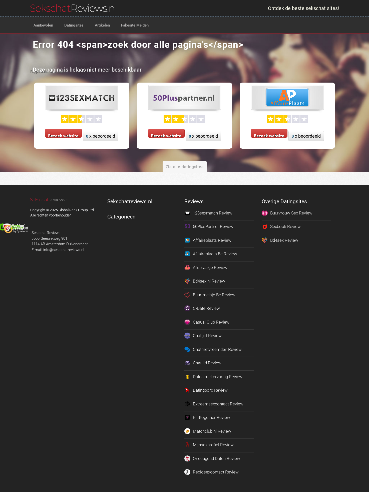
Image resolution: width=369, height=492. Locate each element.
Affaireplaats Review (207, 240)
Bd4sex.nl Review (204, 281)
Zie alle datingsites (185, 166)
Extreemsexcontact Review (213, 404)
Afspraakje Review (205, 268)
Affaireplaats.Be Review (210, 254)
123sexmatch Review (208, 213)
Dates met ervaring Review (213, 377)
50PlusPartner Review (208, 226)
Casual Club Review (206, 322)
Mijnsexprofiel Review (209, 445)
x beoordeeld (100, 136)
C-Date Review (202, 308)
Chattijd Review (202, 363)
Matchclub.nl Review (207, 431)
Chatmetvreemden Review (213, 349)
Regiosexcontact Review (211, 472)
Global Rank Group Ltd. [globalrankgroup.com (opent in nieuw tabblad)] (77, 210)
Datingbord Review (206, 390)
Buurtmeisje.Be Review (209, 295)
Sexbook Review (281, 226)
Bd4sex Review (280, 240)
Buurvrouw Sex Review (287, 213)
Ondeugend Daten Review (212, 458)
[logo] (73, 8)
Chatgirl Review (203, 336)
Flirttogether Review (207, 417)
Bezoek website (63, 135)
